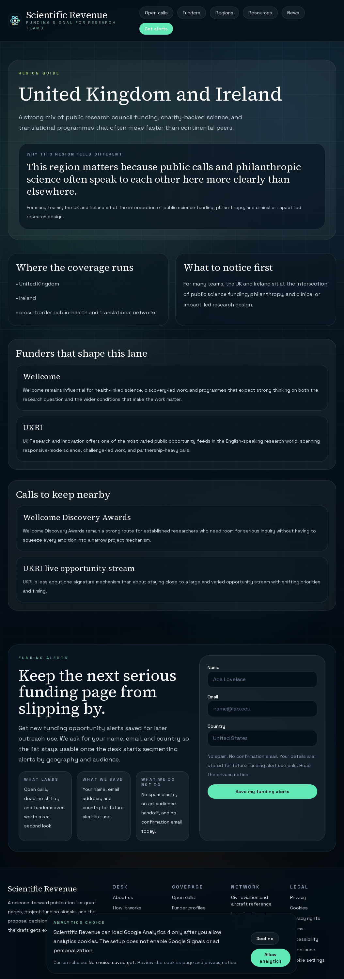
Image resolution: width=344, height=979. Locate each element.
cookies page (179, 962)
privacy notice (232, 774)
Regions (224, 13)
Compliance (302, 950)
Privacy (298, 897)
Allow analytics (270, 958)
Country (216, 726)
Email (213, 697)
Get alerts (156, 29)
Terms (297, 929)
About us (123, 897)
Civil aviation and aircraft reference (251, 900)
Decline (265, 938)
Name (213, 667)
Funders (191, 13)
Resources (260, 13)
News (293, 13)
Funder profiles (189, 908)
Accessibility (304, 939)
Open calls (156, 13)
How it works (127, 908)
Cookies (299, 908)
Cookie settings (307, 960)
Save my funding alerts (262, 791)
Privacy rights (305, 918)
